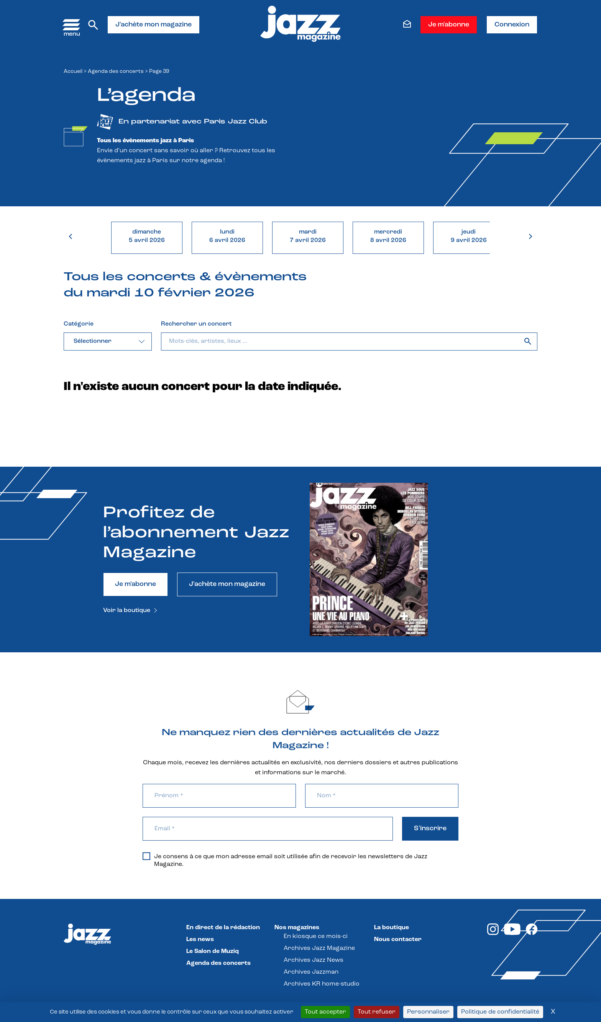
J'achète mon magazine (153, 24)
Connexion (511, 24)
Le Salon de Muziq (212, 951)
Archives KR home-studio (322, 984)
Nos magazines (296, 928)
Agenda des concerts (116, 71)
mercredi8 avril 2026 (388, 236)
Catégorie (79, 324)
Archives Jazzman (311, 972)
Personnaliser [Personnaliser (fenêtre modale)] (428, 1012)
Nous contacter (398, 939)
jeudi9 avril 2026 (469, 236)
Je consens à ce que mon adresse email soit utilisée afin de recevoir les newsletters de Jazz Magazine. (285, 860)
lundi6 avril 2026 (227, 236)
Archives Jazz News (313, 960)
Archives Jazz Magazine (319, 948)
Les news (200, 939)
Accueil (73, 71)
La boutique (391, 928)
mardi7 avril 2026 (308, 236)
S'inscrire (430, 828)
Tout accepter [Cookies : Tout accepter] (325, 1012)
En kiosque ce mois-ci (316, 936)
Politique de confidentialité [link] (500, 1012)
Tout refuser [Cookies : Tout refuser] (377, 1012)
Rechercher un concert (196, 324)
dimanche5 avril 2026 (147, 236)
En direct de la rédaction (223, 928)
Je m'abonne (448, 24)
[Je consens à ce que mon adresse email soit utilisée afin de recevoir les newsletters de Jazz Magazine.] (146, 856)
